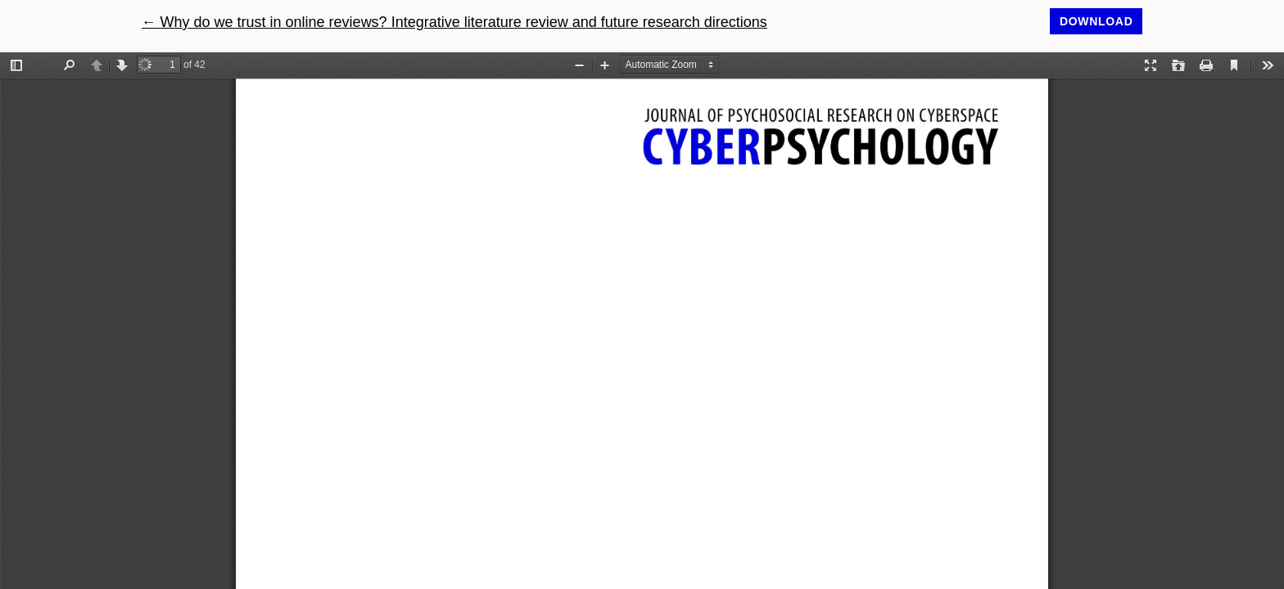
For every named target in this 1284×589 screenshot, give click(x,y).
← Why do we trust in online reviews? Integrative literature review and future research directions (454, 22)
